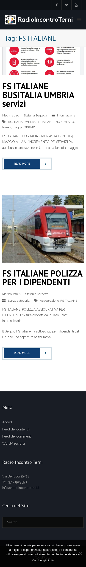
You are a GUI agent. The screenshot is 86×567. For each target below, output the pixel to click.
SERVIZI (30, 127)
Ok (34, 560)
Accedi (7, 422)
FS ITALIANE (44, 122)
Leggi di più (46, 560)
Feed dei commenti (16, 436)
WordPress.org (13, 443)
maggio (17, 127)
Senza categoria (19, 300)
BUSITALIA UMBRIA (21, 122)
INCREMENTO (64, 122)
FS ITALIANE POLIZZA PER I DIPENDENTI (42, 277)
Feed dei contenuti (16, 429)
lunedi (6, 127)
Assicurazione (49, 300)
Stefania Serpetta (35, 115)
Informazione (66, 115)
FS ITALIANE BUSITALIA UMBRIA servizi (38, 94)
